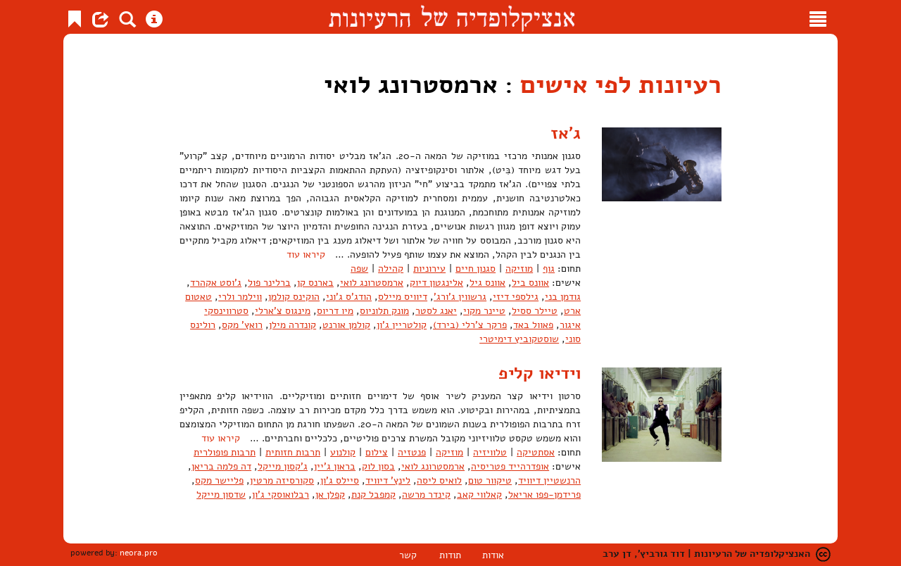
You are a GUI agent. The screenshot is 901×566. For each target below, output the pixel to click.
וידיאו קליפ (539, 373)
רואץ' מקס (242, 325)
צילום (376, 452)
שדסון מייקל (221, 494)
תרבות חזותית (292, 452)
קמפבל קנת (373, 494)
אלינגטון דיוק (436, 282)
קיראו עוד (305, 254)
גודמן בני (563, 296)
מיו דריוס (335, 310)
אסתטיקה (536, 452)
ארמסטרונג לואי (371, 282)
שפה (359, 268)
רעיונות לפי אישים (621, 85)
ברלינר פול (269, 282)
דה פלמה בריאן (221, 466)
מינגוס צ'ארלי (282, 310)
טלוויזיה (490, 452)
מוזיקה (519, 268)
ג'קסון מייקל (283, 466)
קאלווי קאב (479, 494)
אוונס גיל (487, 282)
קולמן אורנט (346, 325)
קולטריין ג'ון (402, 325)
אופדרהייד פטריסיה (510, 466)
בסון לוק (378, 466)
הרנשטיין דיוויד (549, 480)
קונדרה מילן (292, 325)
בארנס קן (315, 282)
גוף (549, 268)
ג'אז (565, 133)
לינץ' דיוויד (387, 480)
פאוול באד (533, 325)
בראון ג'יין (334, 466)
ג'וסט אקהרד (215, 282)
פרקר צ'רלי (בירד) (470, 325)
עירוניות (429, 268)
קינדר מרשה (426, 494)
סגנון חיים (475, 268)
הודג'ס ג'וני (349, 296)
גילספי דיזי (515, 296)
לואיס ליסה (439, 480)
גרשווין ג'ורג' (460, 296)
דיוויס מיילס (402, 296)
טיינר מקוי (484, 310)
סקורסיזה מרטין (282, 480)
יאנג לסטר (436, 310)
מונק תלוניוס (384, 310)
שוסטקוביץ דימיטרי (519, 339)
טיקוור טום (490, 480)
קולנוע (342, 452)
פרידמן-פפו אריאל (544, 494)
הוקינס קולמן (294, 296)
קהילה (390, 268)
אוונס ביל (530, 282)
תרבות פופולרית (225, 452)
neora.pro (139, 552)
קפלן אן (330, 494)
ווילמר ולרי (240, 296)
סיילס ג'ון (339, 480)
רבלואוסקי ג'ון (280, 494)
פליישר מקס (219, 480)
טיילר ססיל (534, 310)
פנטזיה (412, 452)
